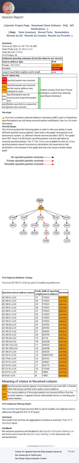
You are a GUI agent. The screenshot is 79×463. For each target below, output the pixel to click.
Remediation (62, 32)
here (66, 120)
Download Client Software (46, 25)
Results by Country (36, 35)
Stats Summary (27, 32)
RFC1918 (15, 65)
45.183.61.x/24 (25, 49)
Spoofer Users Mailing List (39, 434)
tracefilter (10, 409)
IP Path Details (38, 141)
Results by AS (15, 35)
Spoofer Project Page (17, 25)
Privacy (71, 451)
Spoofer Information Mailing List (58, 431)
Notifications (38, 29)
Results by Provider (59, 35)
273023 (19, 52)
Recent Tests (45, 32)
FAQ (65, 25)
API (72, 25)
